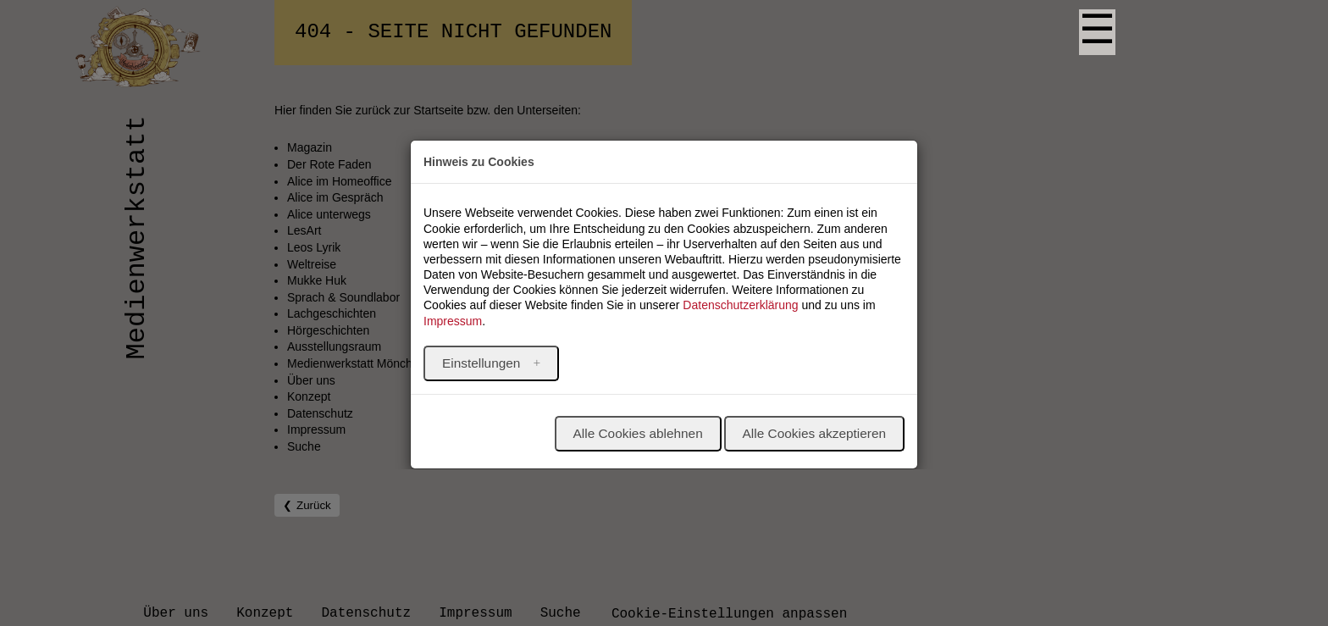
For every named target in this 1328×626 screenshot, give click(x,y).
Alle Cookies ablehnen (638, 433)
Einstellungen (483, 363)
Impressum (452, 321)
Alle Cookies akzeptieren (814, 433)
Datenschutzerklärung (740, 305)
